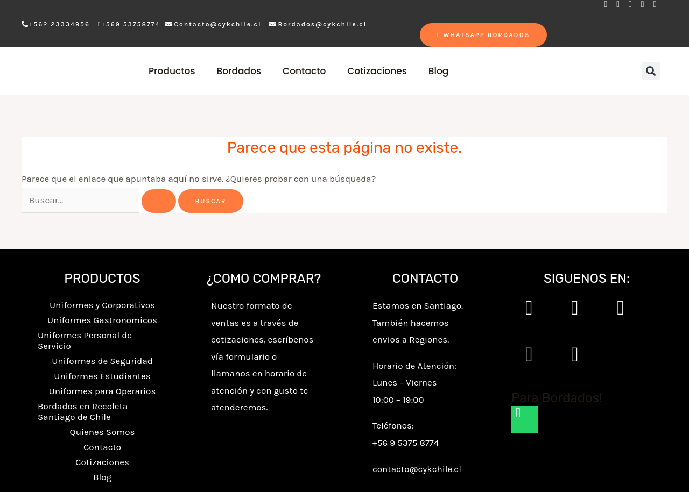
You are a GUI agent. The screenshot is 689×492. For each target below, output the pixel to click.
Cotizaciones (376, 71)
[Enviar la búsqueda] (159, 201)
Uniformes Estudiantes (102, 375)
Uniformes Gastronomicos (102, 320)
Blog (438, 71)
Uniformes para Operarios (102, 391)
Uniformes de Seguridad (102, 360)
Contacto (304, 71)
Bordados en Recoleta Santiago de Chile (83, 411)
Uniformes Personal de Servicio (85, 340)
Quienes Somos (102, 431)
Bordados (238, 71)
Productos (172, 71)
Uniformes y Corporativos (102, 305)
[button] (651, 71)
